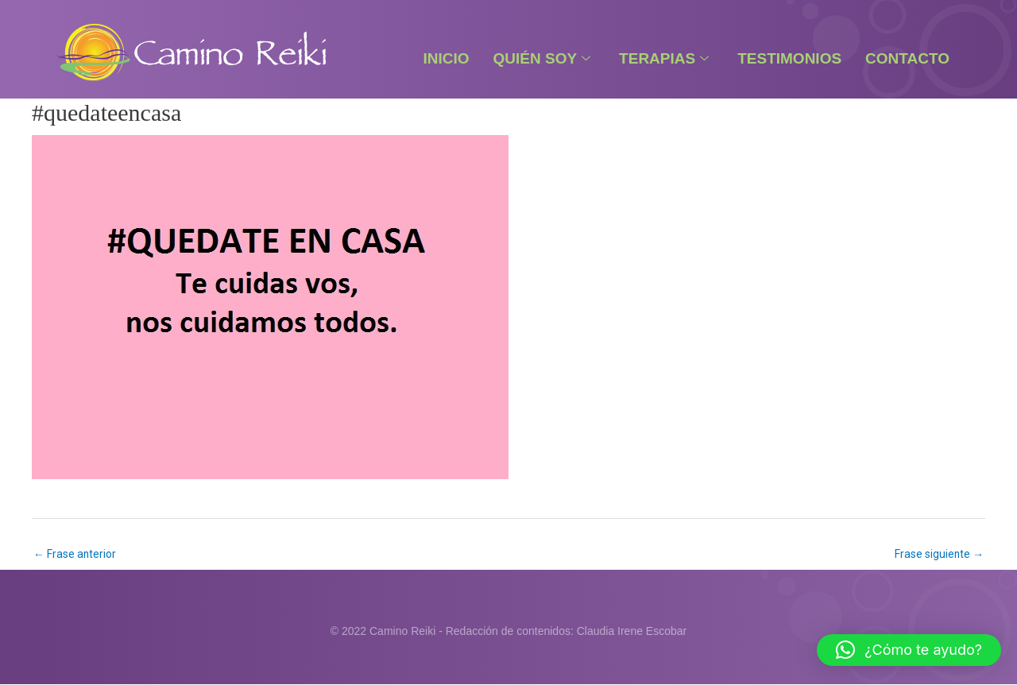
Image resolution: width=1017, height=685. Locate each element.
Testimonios (789, 58)
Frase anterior (75, 554)
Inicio (446, 58)
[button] (909, 650)
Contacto (907, 58)
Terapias (664, 58)
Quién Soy (542, 58)
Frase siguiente (939, 554)
